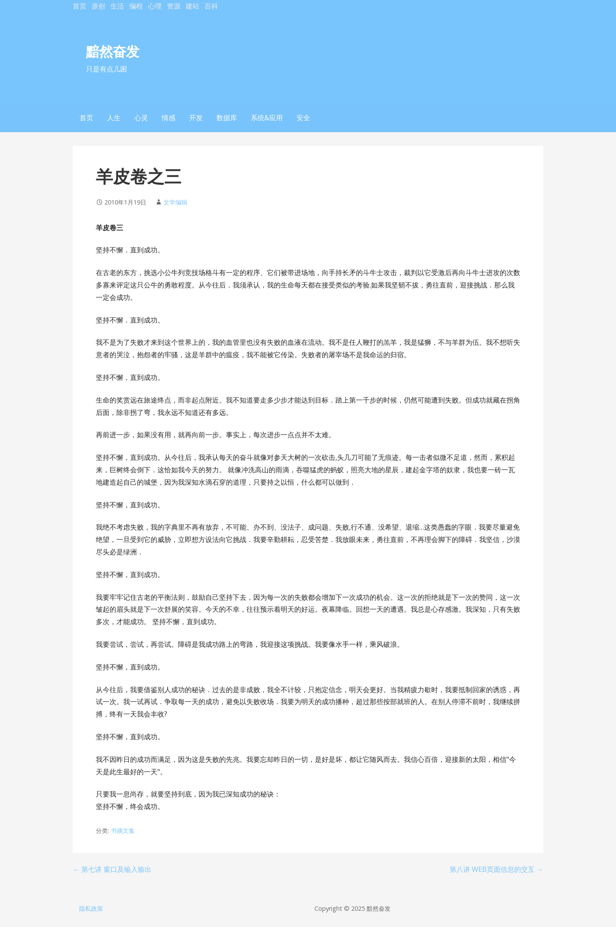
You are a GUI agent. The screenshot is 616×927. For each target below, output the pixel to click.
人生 (114, 117)
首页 (79, 6)
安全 (303, 117)
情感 (168, 117)
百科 (211, 6)
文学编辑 (175, 202)
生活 (117, 6)
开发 (196, 117)
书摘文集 (123, 830)
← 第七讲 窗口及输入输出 (112, 869)
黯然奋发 (112, 51)
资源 (174, 6)
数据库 (226, 117)
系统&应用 (267, 117)
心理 (155, 6)
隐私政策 (91, 908)
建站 (192, 6)
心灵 (141, 117)
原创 (98, 6)
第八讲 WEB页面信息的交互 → (496, 869)
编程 (136, 6)
